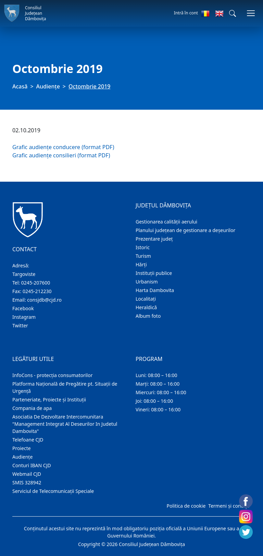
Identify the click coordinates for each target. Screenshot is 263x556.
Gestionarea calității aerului (166, 221)
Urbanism (147, 281)
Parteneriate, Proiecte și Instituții (49, 399)
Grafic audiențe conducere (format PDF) (63, 147)
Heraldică (146, 307)
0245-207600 (35, 282)
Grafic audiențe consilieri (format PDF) (61, 155)
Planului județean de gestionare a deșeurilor (185, 230)
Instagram (24, 317)
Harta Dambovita (155, 290)
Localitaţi (146, 298)
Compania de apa (32, 408)
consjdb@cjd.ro (44, 300)
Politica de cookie (185, 506)
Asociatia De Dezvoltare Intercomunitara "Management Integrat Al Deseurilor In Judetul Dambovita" (64, 423)
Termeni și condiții (228, 506)
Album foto (148, 316)
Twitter (20, 325)
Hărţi (141, 264)
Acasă (19, 86)
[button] (232, 13)
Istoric (143, 247)
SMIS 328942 (26, 482)
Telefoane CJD (27, 439)
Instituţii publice (154, 273)
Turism (143, 256)
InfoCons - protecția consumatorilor (52, 375)
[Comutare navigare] (251, 13)
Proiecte (21, 448)
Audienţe (48, 86)
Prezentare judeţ (154, 238)
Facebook (23, 308)
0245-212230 (37, 291)
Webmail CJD (26, 474)
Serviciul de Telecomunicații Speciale (53, 491)
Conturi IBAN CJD (31, 465)
